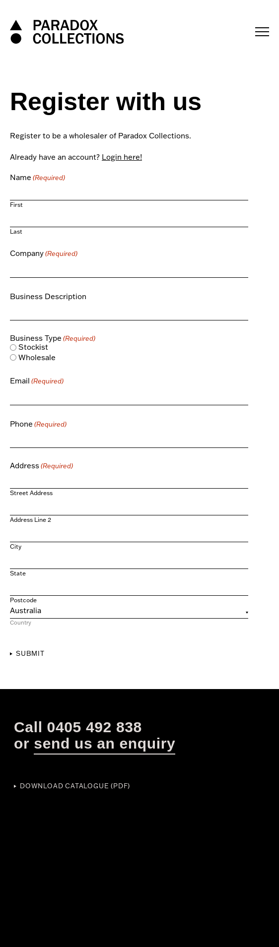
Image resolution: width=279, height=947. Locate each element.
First (16, 204)
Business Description (48, 296)
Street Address (31, 492)
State (18, 572)
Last (16, 231)
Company (43, 253)
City (15, 546)
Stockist (33, 347)
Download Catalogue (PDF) (75, 786)
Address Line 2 (30, 519)
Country (20, 622)
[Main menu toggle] (262, 32)
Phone (38, 424)
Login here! (122, 157)
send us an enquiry (104, 743)
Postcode (23, 599)
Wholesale (37, 357)
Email (37, 380)
